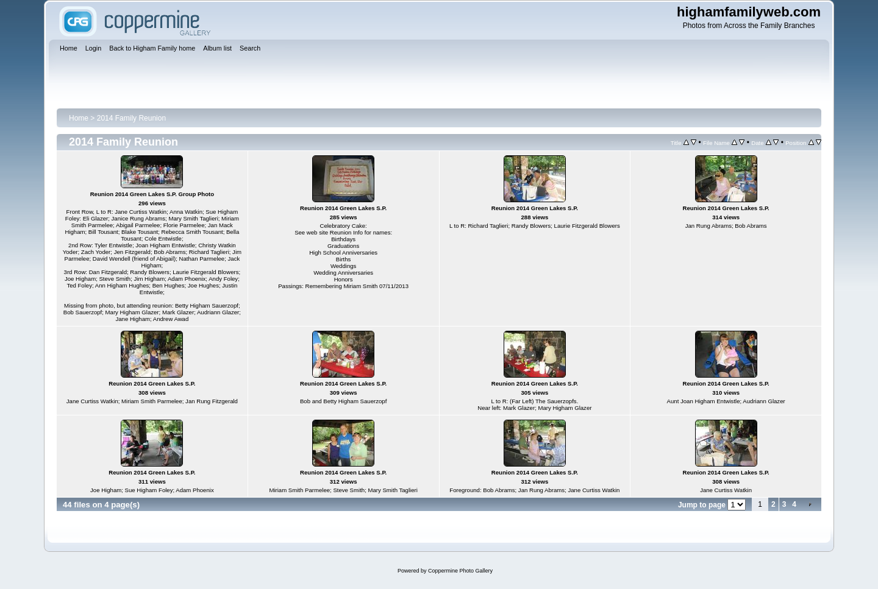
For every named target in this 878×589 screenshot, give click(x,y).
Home (78, 118)
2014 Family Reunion (131, 118)
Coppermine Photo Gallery (460, 571)
